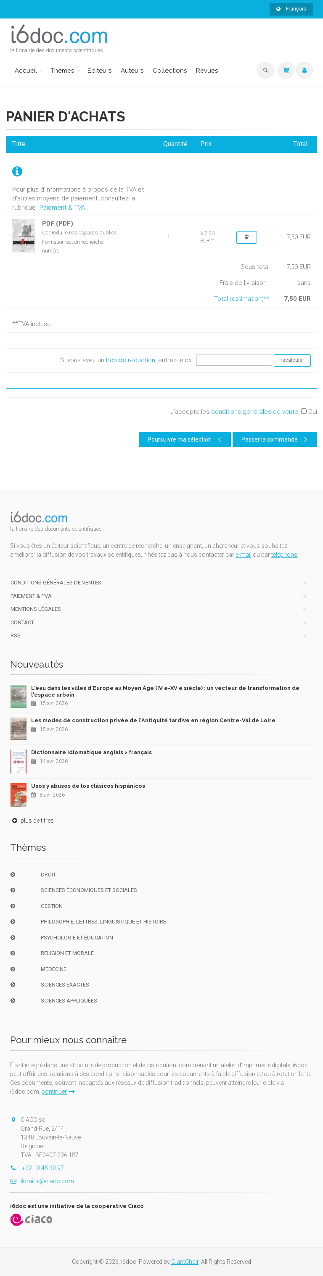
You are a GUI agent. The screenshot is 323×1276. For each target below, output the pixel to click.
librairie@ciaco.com (42, 1181)
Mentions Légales (36, 609)
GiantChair (185, 1261)
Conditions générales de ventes (56, 582)
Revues (207, 70)
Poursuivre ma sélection (185, 439)
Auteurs (132, 70)
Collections (170, 70)
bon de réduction (130, 360)
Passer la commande (275, 439)
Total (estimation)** (242, 299)
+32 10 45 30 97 (37, 1168)
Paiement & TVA (62, 207)
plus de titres (32, 820)
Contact (22, 622)
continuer (58, 1091)
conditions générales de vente (254, 412)
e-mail (244, 554)
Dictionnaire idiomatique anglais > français (91, 752)
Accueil (26, 70)
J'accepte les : (243, 412)
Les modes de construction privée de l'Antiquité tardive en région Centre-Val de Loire (153, 720)
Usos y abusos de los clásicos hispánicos (88, 786)
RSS (16, 635)
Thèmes (62, 70)
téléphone (284, 554)
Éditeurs (99, 70)
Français (291, 9)
